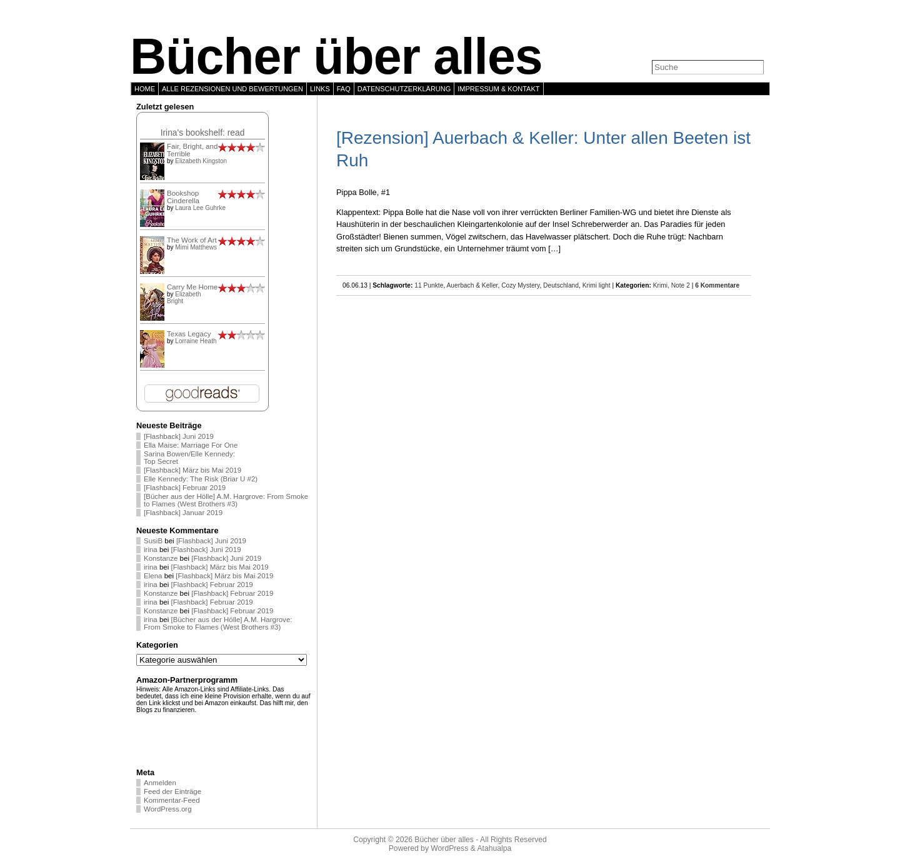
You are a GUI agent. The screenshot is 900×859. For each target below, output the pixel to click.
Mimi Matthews (196, 247)
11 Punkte (428, 285)
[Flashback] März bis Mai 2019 (192, 470)
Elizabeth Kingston (201, 161)
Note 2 (680, 285)
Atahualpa (494, 848)
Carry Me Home (192, 287)
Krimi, (662, 285)
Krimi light (596, 285)
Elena (153, 576)
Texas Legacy (189, 334)
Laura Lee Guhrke (200, 207)
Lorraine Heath (195, 341)
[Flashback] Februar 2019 (185, 487)
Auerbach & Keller (472, 285)
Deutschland (561, 285)
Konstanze (161, 558)
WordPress (449, 848)
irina (151, 549)
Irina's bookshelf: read (203, 133)
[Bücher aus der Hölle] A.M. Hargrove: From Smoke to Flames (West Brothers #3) (226, 500)
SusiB (153, 541)
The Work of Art (192, 240)
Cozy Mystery (520, 285)
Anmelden (160, 782)
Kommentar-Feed (172, 800)
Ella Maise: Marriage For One (191, 445)
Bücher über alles (336, 56)
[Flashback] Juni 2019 (179, 436)
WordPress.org (168, 809)
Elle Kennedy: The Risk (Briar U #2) (201, 479)
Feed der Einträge (172, 791)
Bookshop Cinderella (183, 196)
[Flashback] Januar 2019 (183, 512)
